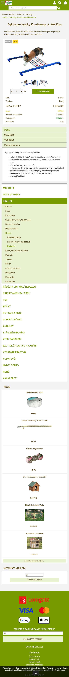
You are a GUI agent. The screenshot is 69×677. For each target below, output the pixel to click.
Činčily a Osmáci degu (16, 293)
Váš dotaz (9, 140)
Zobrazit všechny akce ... (34, 561)
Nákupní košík (34, 662)
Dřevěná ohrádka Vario (34, 505)
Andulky (8, 326)
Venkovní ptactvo (14, 352)
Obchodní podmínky (34, 665)
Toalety (8, 259)
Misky (8, 264)
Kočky (7, 306)
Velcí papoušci (12, 339)
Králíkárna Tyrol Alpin (34, 533)
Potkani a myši (12, 313)
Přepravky (9, 277)
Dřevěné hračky (14, 237)
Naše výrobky (11, 194)
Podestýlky (10, 281)
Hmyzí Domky (11, 365)
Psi (5, 299)
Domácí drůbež (12, 319)
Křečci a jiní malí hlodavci (20, 286)
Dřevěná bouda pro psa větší (34, 477)
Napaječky (10, 272)
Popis (7, 130)
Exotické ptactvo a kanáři (20, 345)
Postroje (9, 255)
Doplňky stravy (11, 228)
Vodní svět (9, 358)
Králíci (7, 201)
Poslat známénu (12, 145)
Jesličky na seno (12, 268)
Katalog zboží (34, 659)
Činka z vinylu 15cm (34, 449)
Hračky (8, 233)
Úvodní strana (34, 656)
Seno (7, 211)
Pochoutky (10, 215)
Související (9, 135)
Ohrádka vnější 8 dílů (34, 392)
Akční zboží (10, 378)
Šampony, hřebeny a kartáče (17, 220)
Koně (6, 371)
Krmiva (8, 206)
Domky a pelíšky (12, 224)
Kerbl (61, 101)
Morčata (8, 188)
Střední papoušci (14, 332)
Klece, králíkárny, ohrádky (16, 250)
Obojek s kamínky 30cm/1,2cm (34, 421)
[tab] (34, 127)
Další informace (58, 670)
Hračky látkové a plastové (18, 242)
